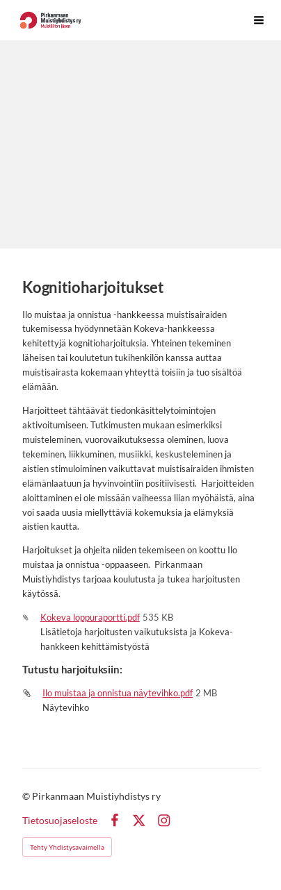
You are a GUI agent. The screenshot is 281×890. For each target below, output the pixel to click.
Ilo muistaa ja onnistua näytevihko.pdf (117, 692)
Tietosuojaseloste (59, 820)
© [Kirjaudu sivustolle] (27, 796)
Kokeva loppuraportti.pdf (90, 617)
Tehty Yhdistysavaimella (67, 847)
